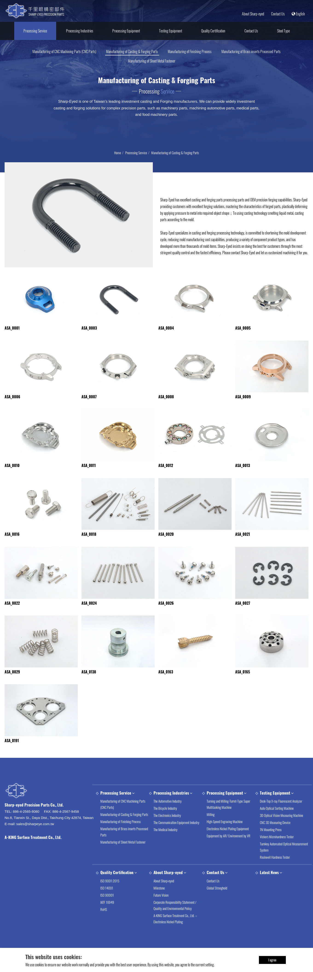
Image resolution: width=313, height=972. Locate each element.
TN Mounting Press (270, 840)
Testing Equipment (170, 31)
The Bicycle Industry (165, 819)
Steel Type (283, 31)
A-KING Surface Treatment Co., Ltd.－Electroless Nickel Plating (176, 929)
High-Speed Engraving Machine (225, 832)
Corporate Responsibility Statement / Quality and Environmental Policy (175, 916)
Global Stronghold (217, 899)
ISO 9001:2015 (109, 892)
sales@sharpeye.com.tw (35, 835)
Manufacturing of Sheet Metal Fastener (151, 61)
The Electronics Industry (167, 826)
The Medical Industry (165, 840)
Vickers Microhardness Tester (277, 847)
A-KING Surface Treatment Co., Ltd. (33, 848)
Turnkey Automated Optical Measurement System (284, 858)
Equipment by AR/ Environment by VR (228, 846)
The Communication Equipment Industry (176, 833)
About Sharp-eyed (253, 14)
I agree (272, 959)
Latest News (269, 883)
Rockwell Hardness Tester (275, 868)
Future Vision (161, 906)
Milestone (159, 899)
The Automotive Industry (168, 812)
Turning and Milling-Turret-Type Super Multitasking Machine (228, 815)
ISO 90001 (107, 906)
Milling (210, 825)
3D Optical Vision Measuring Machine (281, 826)
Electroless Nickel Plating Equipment (228, 839)
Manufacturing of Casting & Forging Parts (132, 51)
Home (117, 152)
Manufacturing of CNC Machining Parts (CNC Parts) (64, 51)
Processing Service (35, 31)
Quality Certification (213, 31)
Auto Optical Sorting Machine (277, 819)
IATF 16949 (107, 913)
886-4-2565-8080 (26, 823)
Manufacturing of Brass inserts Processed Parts (251, 51)
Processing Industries (79, 31)
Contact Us (278, 14)
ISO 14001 (106, 899)
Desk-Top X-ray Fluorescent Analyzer (281, 812)
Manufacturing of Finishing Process (190, 51)
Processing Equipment (126, 31)
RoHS (103, 920)
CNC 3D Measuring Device (275, 833)
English (298, 14)
